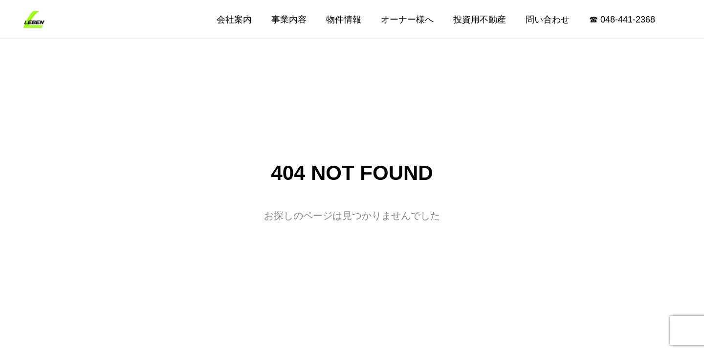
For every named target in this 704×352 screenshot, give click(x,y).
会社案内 (234, 19)
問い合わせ (548, 19)
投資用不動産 (479, 19)
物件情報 (343, 19)
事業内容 (289, 19)
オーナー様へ (407, 19)
